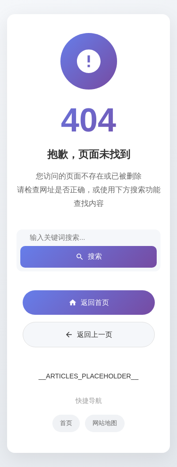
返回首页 (88, 302)
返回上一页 (88, 334)
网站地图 (105, 422)
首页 (66, 422)
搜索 (89, 256)
